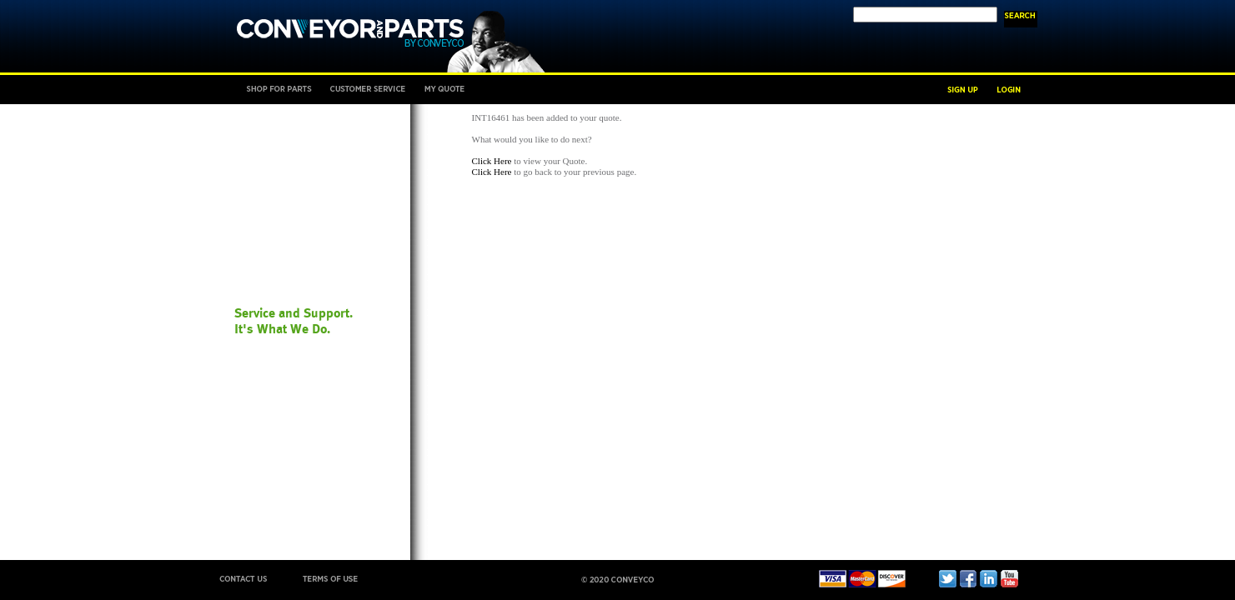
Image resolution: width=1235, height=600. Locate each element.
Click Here (492, 161)
